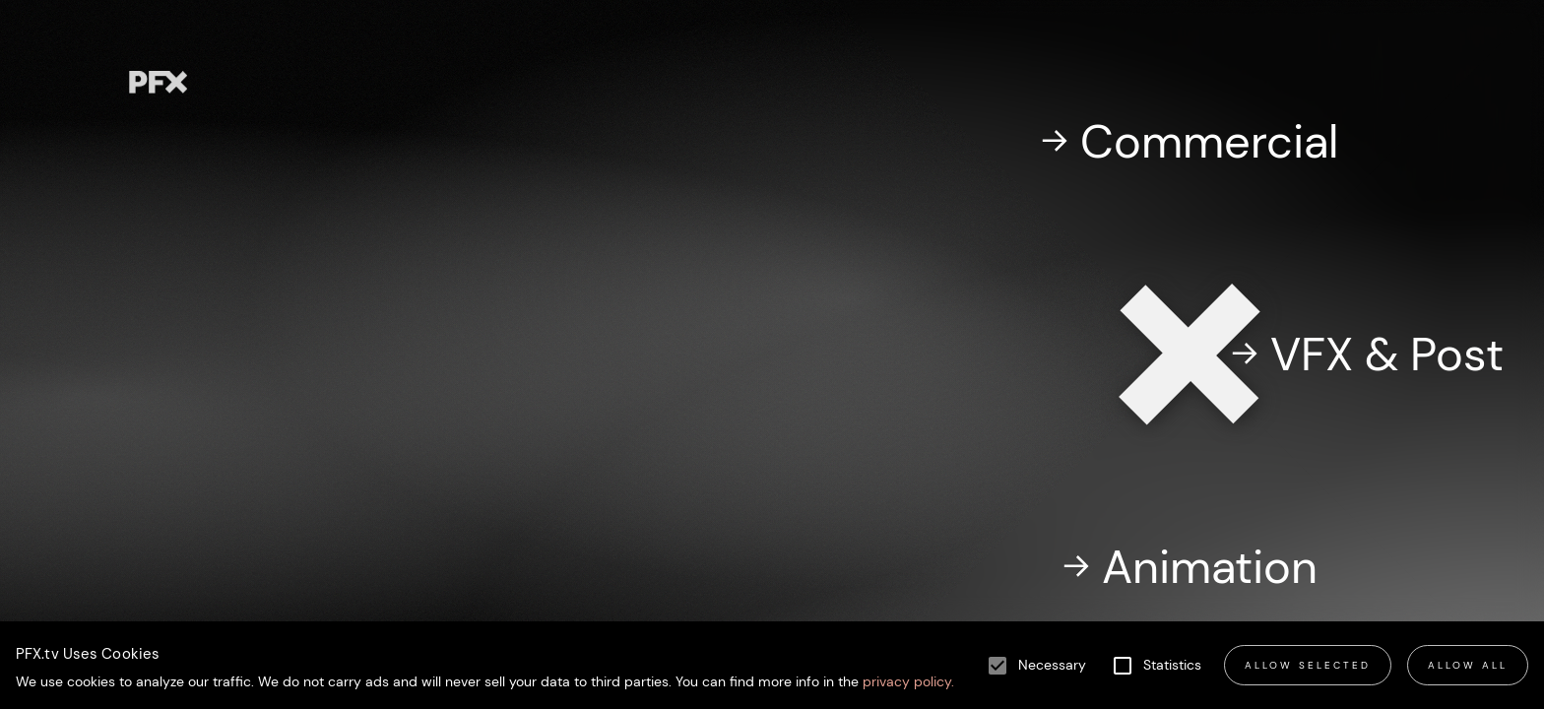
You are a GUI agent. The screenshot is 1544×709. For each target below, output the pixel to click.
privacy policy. (906, 682)
